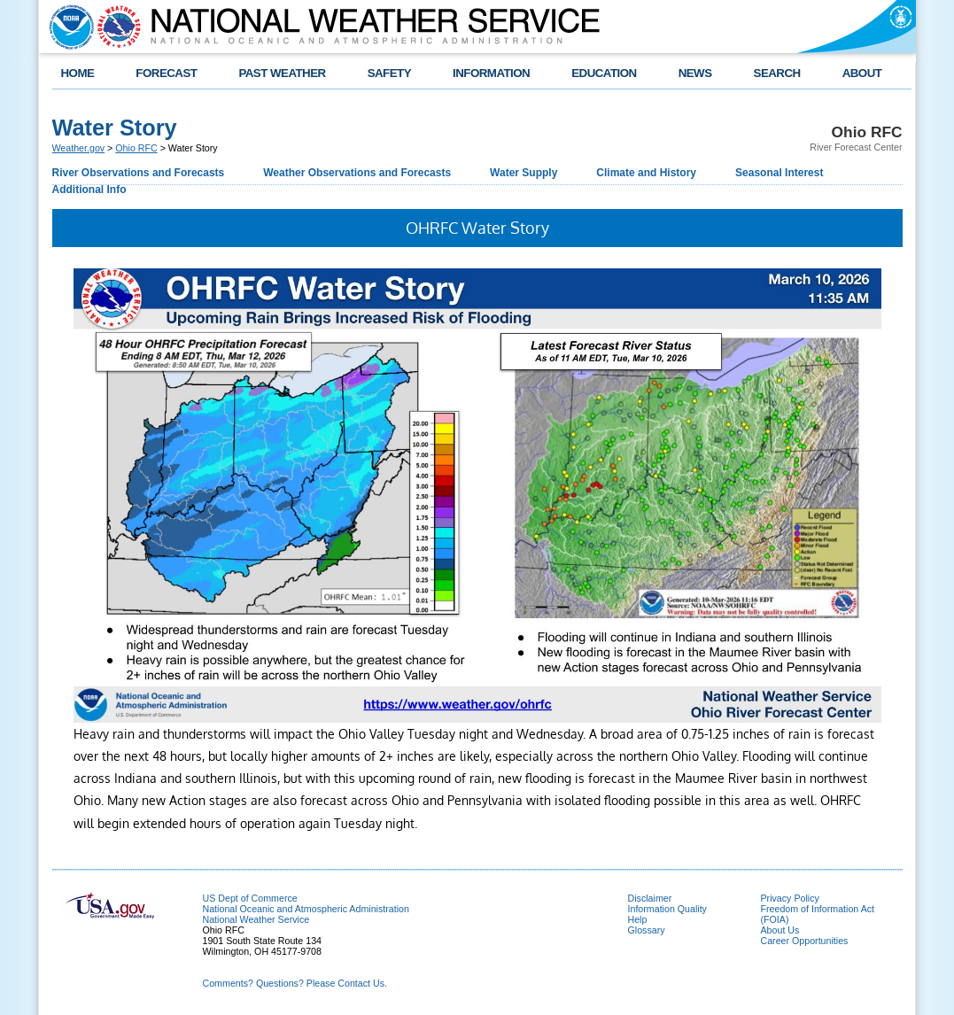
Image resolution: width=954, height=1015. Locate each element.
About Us (780, 930)
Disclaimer (650, 898)
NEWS (695, 73)
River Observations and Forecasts (138, 173)
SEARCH (777, 73)
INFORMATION (491, 73)
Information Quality (667, 908)
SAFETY (389, 73)
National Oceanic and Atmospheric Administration (306, 908)
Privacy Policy (790, 898)
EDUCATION (603, 73)
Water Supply (523, 173)
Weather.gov (78, 148)
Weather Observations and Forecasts (357, 173)
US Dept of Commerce (250, 898)
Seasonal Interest (779, 173)
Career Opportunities (805, 940)
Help (638, 919)
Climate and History (646, 173)
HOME (78, 73)
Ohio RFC (136, 148)
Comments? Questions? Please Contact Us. (295, 983)
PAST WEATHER (281, 73)
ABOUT (862, 73)
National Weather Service (256, 919)
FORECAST (166, 73)
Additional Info (89, 189)
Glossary (646, 930)
